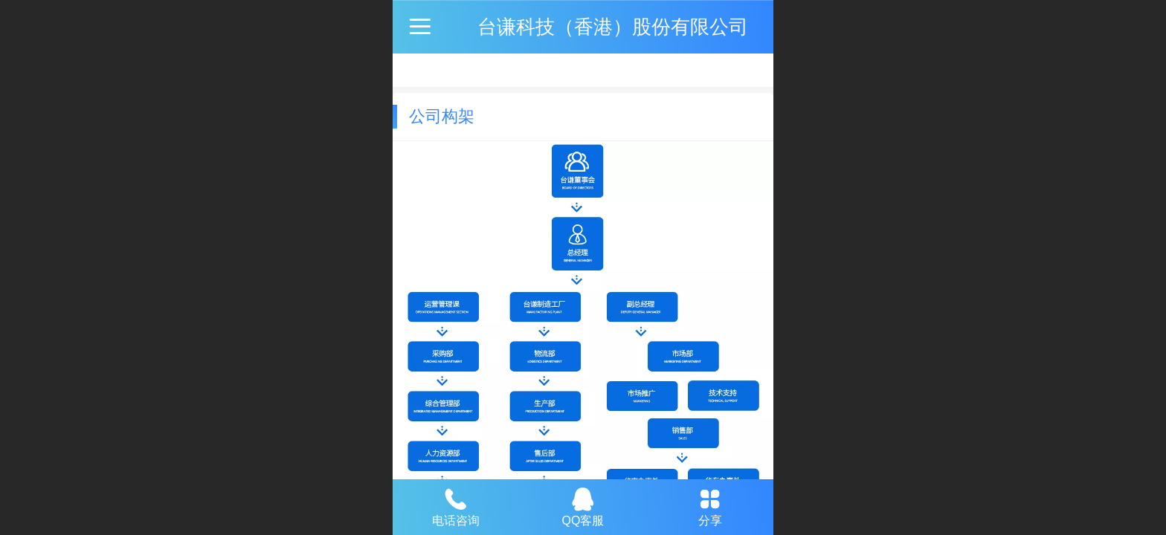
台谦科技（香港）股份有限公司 (612, 26)
